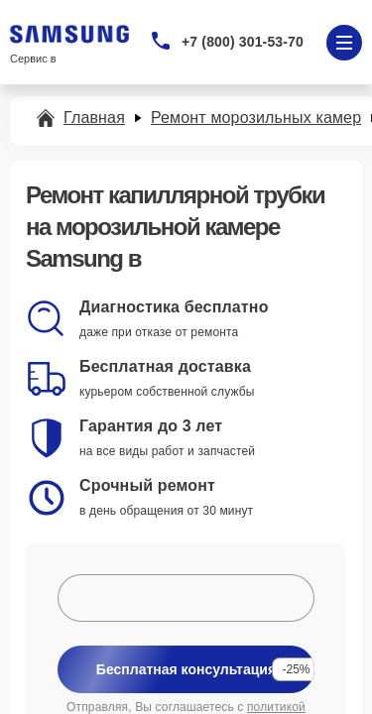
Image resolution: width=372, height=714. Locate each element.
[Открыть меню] (344, 42)
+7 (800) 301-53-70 (243, 42)
